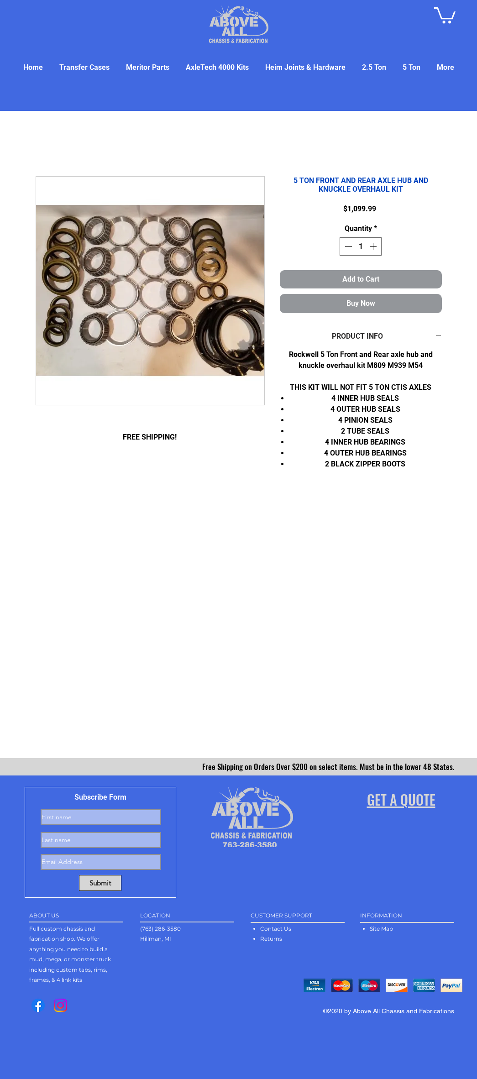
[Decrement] (347, 246)
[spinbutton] (360, 246)
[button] (445, 14)
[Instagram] (60, 1005)
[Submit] (100, 883)
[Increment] (373, 246)
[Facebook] (38, 1005)
